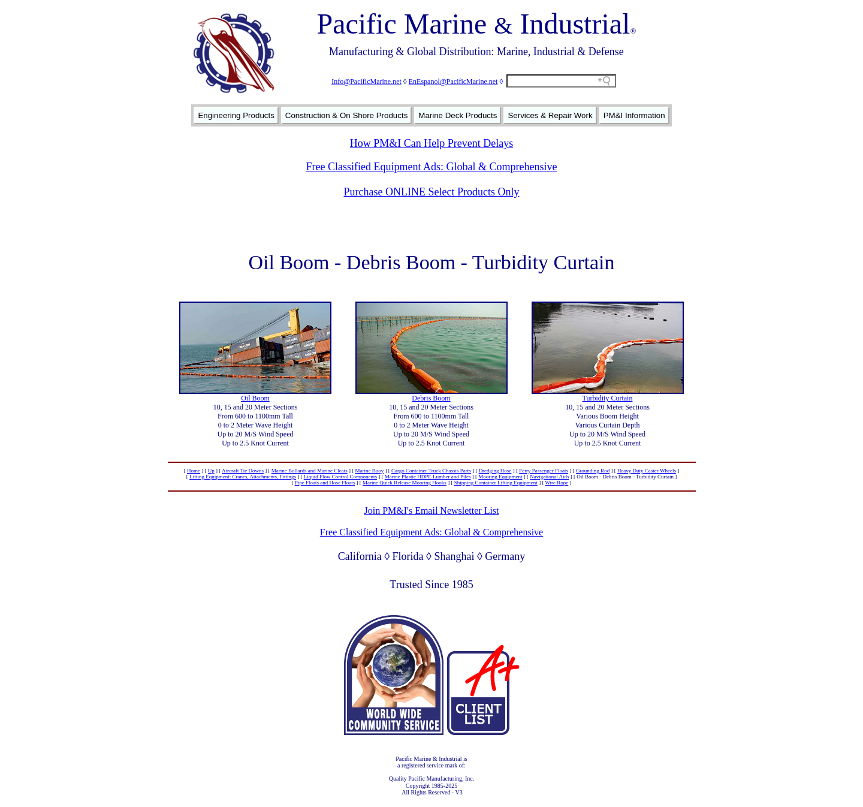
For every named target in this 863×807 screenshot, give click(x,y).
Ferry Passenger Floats (543, 471)
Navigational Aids (549, 477)
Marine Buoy (369, 471)
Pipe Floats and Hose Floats (325, 483)
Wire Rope (556, 483)
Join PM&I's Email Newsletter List (431, 510)
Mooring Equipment (500, 477)
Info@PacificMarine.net (366, 81)
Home (193, 471)
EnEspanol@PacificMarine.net (453, 81)
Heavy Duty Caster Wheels (646, 471)
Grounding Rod (592, 471)
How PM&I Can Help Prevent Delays (431, 143)
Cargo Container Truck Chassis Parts (431, 471)
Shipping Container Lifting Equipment (496, 483)
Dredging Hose (495, 471)
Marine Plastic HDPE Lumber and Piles (428, 477)
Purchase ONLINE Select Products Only (432, 192)
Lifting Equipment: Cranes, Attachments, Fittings (242, 477)
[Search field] (561, 81)
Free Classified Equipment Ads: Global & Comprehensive (431, 167)
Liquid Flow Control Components (340, 477)
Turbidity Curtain (608, 398)
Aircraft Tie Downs (243, 471)
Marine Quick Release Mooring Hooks (404, 483)
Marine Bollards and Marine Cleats (309, 471)
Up (211, 471)
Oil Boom (255, 398)
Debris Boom (431, 398)
